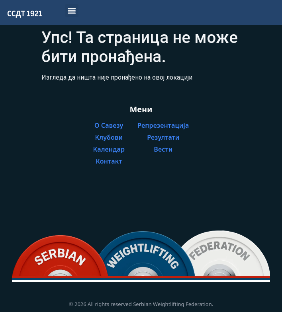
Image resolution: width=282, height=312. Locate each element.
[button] (71, 10)
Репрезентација (163, 125)
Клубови (109, 137)
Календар (109, 149)
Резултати (163, 137)
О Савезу (108, 125)
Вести (163, 149)
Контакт (109, 161)
